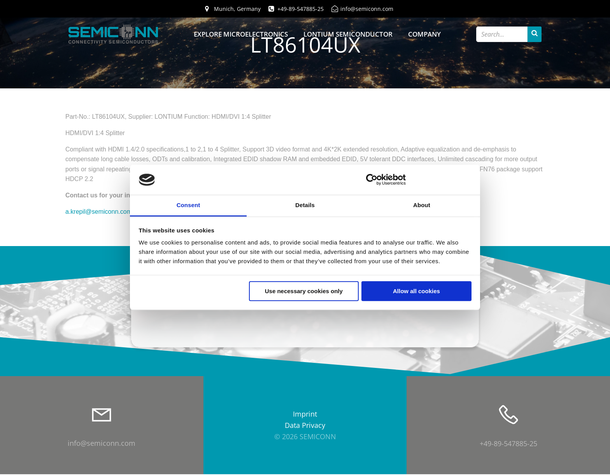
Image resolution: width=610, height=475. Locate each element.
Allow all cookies (416, 291)
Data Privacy (305, 426)
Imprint (305, 415)
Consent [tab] (188, 205)
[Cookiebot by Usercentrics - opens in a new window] (372, 180)
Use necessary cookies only (304, 291)
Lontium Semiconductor (348, 34)
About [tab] (421, 205)
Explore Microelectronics (241, 34)
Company (424, 34)
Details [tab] (305, 205)
